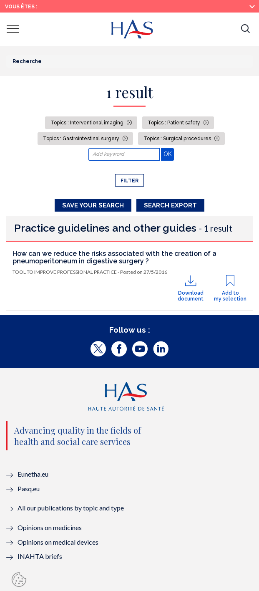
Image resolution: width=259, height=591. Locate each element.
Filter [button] (129, 181)
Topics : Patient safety (174, 123)
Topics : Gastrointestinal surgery (82, 138)
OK (168, 153)
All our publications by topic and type (71, 508)
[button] (245, 29)
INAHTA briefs (40, 556)
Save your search (93, 205)
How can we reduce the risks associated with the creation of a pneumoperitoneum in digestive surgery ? (114, 257)
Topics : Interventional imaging (87, 123)
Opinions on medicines (50, 527)
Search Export (170, 205)
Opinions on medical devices (58, 542)
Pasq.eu (29, 488)
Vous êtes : (21, 7)
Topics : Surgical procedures (177, 138)
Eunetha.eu (33, 474)
